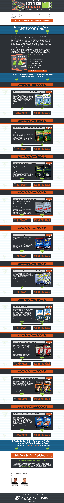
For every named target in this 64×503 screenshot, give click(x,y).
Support (30, 501)
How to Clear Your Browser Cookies (17, 489)
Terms (34, 501)
